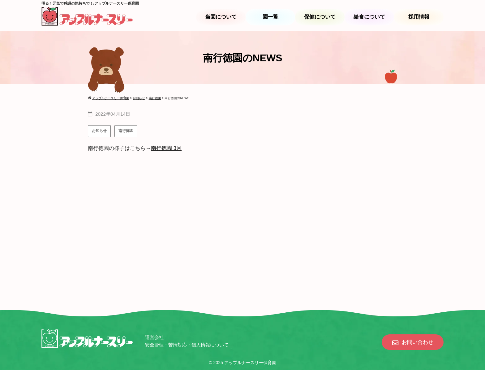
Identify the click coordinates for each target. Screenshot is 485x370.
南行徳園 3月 (166, 148)
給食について (369, 17)
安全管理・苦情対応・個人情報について (187, 344)
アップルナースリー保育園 (250, 362)
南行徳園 (125, 131)
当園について (221, 17)
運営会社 (154, 337)
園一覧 (270, 17)
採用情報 (418, 17)
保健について (320, 17)
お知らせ (99, 131)
